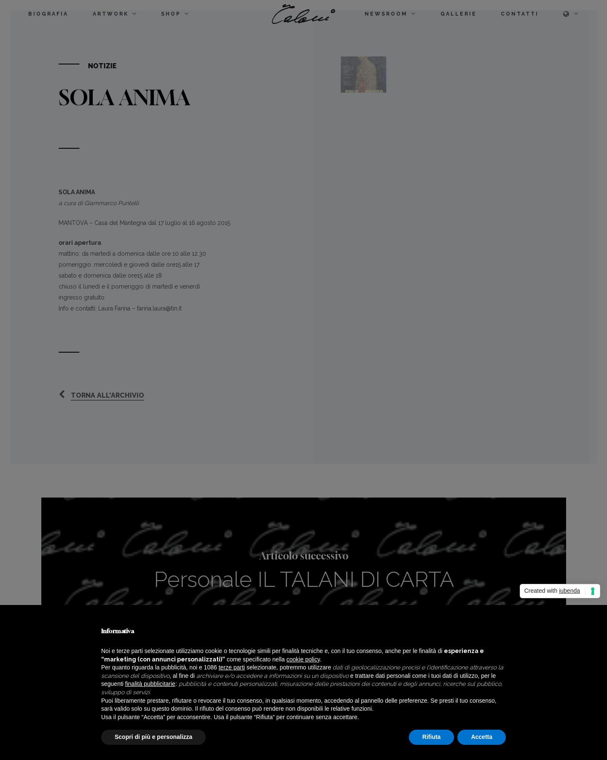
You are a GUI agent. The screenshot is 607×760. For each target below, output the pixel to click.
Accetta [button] (481, 736)
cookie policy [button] (303, 659)
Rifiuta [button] (431, 736)
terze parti (232, 667)
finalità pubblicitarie (150, 683)
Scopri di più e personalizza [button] (153, 736)
